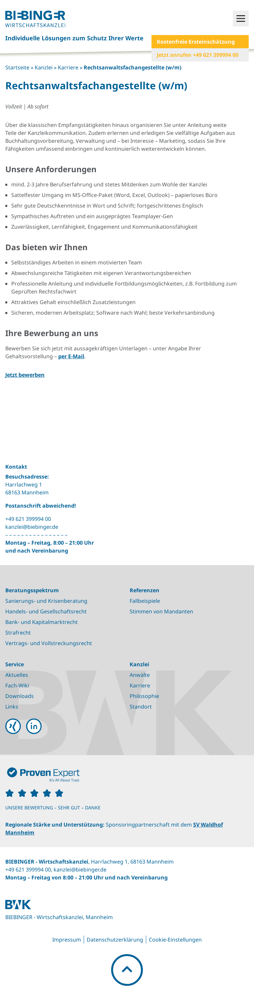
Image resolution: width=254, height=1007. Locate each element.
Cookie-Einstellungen (175, 939)
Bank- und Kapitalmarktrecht (41, 622)
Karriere (68, 67)
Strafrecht (18, 632)
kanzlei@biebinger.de (31, 526)
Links (11, 706)
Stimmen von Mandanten (161, 611)
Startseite (17, 67)
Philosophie (144, 696)
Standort (141, 706)
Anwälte (140, 674)
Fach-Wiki (17, 685)
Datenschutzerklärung (115, 939)
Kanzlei (44, 67)
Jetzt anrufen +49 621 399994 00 (197, 54)
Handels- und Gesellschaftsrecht (46, 611)
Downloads (19, 696)
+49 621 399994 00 (28, 519)
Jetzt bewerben (25, 374)
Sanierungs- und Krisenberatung (46, 600)
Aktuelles (16, 674)
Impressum (66, 939)
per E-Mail (71, 356)
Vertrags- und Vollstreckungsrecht (48, 643)
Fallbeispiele (145, 600)
